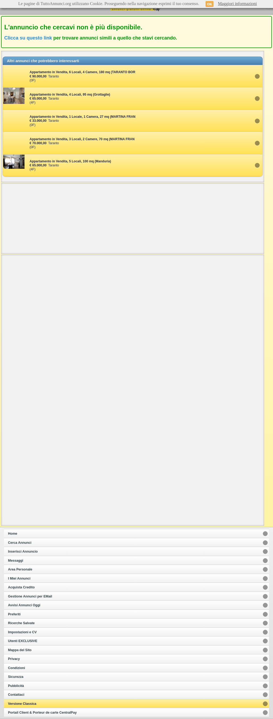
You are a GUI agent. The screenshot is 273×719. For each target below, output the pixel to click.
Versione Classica (22, 704)
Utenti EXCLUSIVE (22, 641)
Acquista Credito (21, 587)
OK (209, 4)
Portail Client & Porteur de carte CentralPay (42, 712)
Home (12, 534)
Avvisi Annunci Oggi (24, 605)
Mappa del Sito (19, 650)
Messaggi (15, 560)
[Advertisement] (133, 218)
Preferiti (14, 614)
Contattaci (16, 695)
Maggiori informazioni (237, 3)
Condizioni (16, 668)
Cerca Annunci (19, 543)
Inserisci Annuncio (23, 551)
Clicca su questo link (28, 38)
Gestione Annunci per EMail (30, 596)
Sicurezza (15, 677)
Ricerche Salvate (21, 623)
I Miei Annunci (19, 578)
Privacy (14, 659)
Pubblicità (16, 686)
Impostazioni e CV (22, 632)
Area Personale (20, 569)
